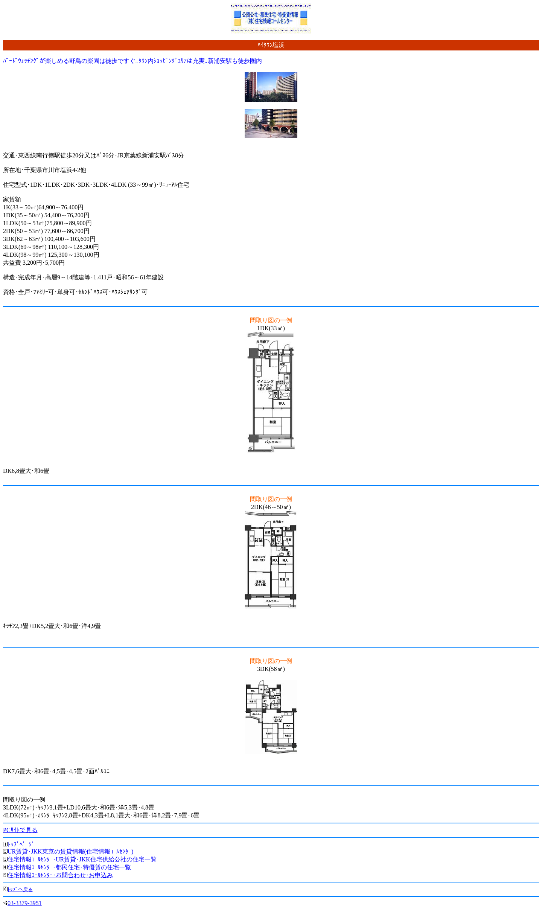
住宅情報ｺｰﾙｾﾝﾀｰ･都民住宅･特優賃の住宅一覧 (69, 867)
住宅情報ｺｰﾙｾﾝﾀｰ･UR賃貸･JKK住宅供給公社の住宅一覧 (82, 859)
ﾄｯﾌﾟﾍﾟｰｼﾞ (21, 844)
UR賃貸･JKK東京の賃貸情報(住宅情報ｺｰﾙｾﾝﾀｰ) (70, 851)
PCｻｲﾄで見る (20, 830)
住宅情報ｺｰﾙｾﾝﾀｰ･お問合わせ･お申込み (60, 875)
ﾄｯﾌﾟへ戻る (20, 889)
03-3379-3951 (25, 903)
